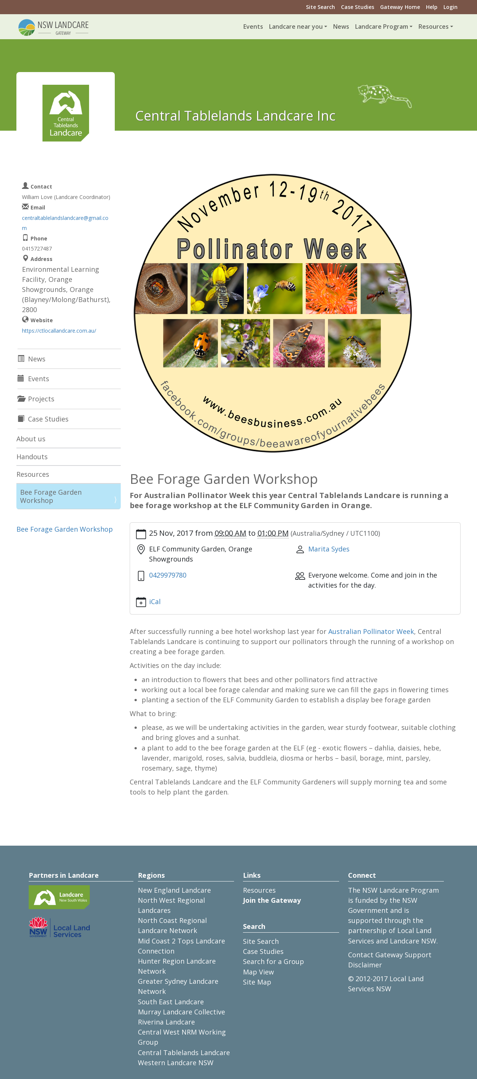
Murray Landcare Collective (181, 1011)
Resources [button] (433, 26)
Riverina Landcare (166, 1021)
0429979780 (167, 574)
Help (431, 6)
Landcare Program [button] (381, 26)
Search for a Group (273, 961)
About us (30, 438)
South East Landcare (171, 1001)
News (341, 26)
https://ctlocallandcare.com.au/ (59, 330)
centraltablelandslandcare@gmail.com (65, 222)
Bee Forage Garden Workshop (51, 496)
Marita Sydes (329, 548)
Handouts (32, 456)
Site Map (257, 981)
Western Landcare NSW (176, 1062)
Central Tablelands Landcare (184, 1052)
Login (450, 6)
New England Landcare (174, 890)
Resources (32, 474)
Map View (258, 971)
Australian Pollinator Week (371, 631)
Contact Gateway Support (390, 954)
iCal (155, 601)
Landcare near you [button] (296, 26)
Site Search (320, 6)
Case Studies (357, 6)
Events (253, 26)
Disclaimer (365, 964)
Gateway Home (400, 6)
